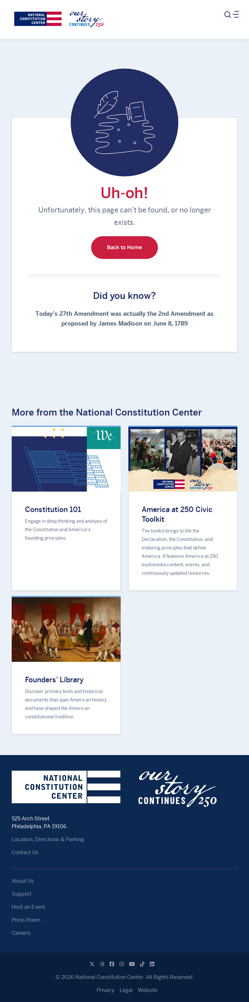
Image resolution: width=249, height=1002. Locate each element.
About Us (23, 881)
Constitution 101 (53, 509)
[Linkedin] (152, 964)
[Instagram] (121, 964)
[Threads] (102, 964)
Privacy (105, 990)
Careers (21, 933)
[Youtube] (132, 964)
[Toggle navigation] (231, 15)
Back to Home (124, 247)
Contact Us (25, 852)
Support (21, 894)
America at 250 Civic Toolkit (177, 514)
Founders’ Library (54, 679)
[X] (92, 964)
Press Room (26, 920)
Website (148, 990)
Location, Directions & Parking (48, 839)
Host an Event (28, 907)
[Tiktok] (142, 964)
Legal (126, 990)
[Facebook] (112, 964)
